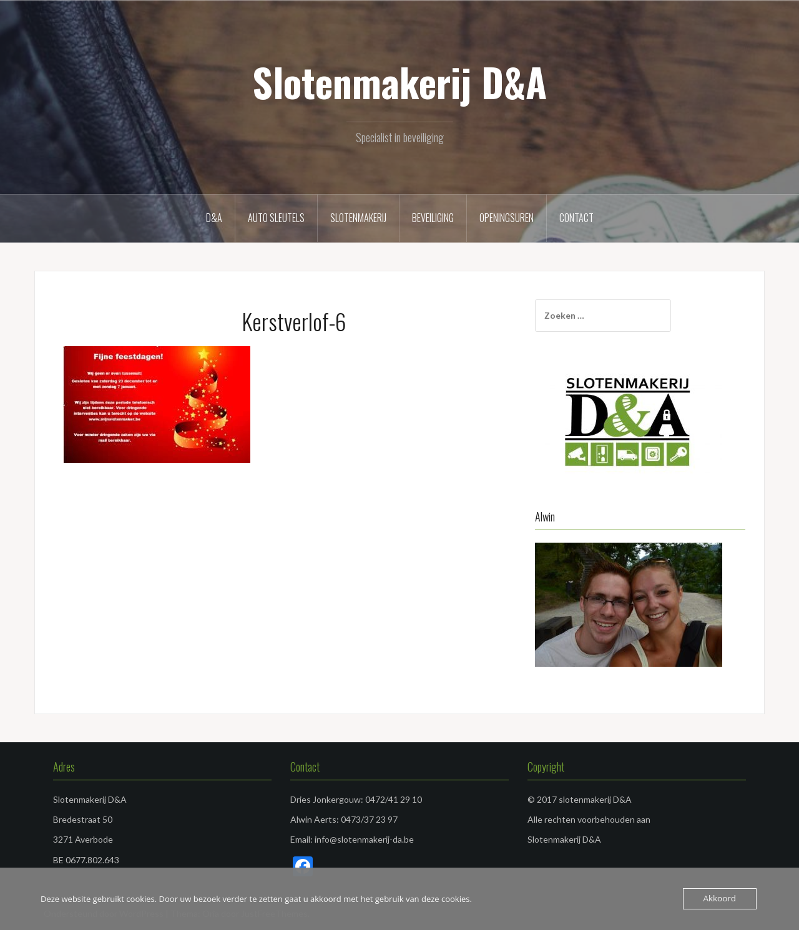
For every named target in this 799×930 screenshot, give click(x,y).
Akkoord (720, 898)
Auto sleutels (276, 217)
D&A (214, 217)
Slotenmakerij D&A (399, 81)
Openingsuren (506, 217)
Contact (576, 217)
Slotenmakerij (358, 217)
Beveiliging (433, 217)
